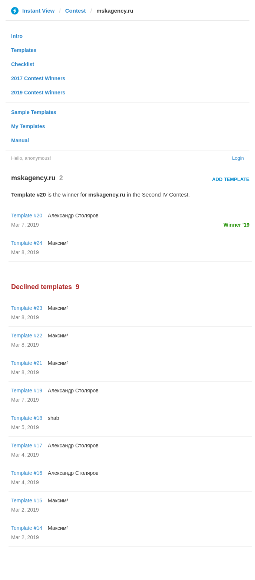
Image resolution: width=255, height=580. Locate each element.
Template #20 (26, 215)
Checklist (22, 64)
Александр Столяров (73, 215)
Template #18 (26, 418)
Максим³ (58, 243)
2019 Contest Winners (38, 92)
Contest (75, 10)
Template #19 (26, 390)
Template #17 (26, 445)
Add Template (230, 179)
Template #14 (26, 528)
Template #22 (26, 335)
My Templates (28, 126)
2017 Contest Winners (38, 78)
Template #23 (26, 308)
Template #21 (26, 363)
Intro (17, 36)
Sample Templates (33, 112)
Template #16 (26, 473)
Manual (20, 140)
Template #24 (26, 243)
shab (53, 418)
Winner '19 (236, 225)
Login (238, 158)
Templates (23, 50)
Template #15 (26, 500)
